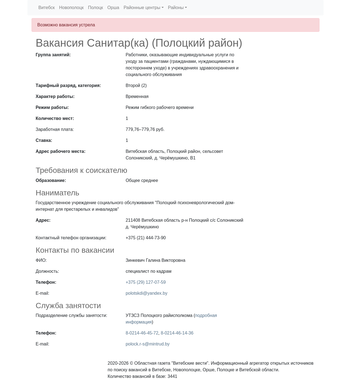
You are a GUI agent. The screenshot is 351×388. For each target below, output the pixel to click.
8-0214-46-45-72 (142, 333)
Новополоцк (71, 7)
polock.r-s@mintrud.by (147, 344)
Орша (113, 7)
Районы (176, 7)
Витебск (46, 7)
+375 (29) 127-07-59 (146, 282)
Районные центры (142, 7)
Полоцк (95, 7)
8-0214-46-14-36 (177, 333)
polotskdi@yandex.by (146, 293)
